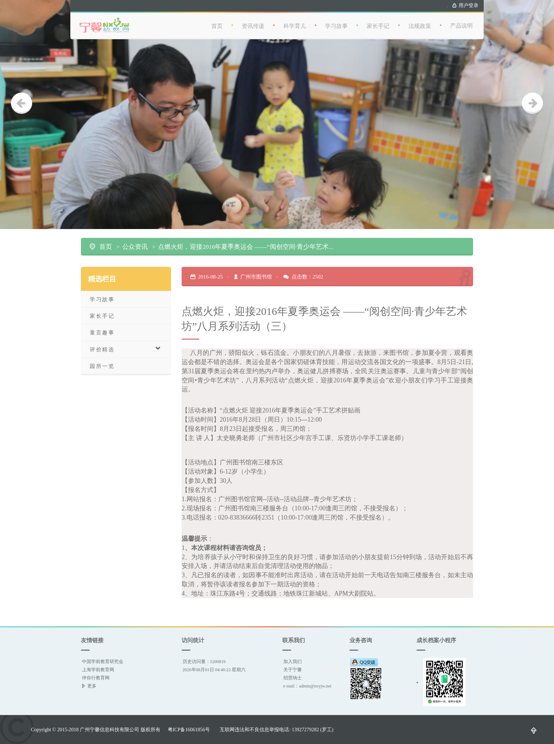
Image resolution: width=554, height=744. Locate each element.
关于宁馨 (292, 669)
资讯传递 (253, 19)
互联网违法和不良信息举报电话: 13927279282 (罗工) (276, 729)
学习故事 (336, 19)
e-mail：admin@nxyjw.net (307, 686)
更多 (91, 686)
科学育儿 (294, 19)
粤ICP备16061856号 (189, 729)
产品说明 (461, 19)
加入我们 (292, 661)
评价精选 (125, 349)
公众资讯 (135, 247)
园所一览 (102, 366)
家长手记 (378, 19)
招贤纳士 (292, 677)
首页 (217, 19)
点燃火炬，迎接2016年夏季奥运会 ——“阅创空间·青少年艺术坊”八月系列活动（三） (246, 247)
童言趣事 (102, 332)
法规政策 (419, 19)
